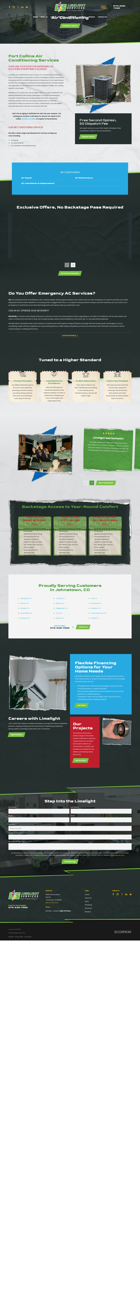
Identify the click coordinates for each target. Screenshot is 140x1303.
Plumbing (88, 905)
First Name (12, 807)
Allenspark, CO (26, 598)
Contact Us (83, 627)
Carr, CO (59, 613)
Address (11, 824)
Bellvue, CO (60, 603)
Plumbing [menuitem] (61, 17)
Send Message (70, 862)
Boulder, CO (25, 608)
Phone (10, 816)
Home (87, 894)
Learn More (81, 705)
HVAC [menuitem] (53, 17)
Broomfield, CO (26, 613)
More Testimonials (106, 483)
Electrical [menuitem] (72, 17)
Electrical (88, 908)
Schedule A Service (70, 26)
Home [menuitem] (35, 17)
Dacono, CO (25, 618)
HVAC (87, 901)
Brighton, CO (96, 608)
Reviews (88, 912)
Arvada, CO (60, 598)
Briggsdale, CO (61, 608)
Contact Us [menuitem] (102, 17)
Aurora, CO (25, 603)
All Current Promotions (70, 273)
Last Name (75, 807)
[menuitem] (43, 178)
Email (73, 816)
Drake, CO (95, 618)
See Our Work (80, 760)
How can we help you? (16, 841)
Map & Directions (52, 902)
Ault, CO (94, 598)
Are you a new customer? (17, 833)
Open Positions (16, 735)
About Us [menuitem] (44, 17)
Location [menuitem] (82, 17)
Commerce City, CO (98, 613)
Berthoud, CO (96, 603)
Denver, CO (60, 618)
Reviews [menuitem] (92, 17)
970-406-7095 (119, 7)
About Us (88, 898)
